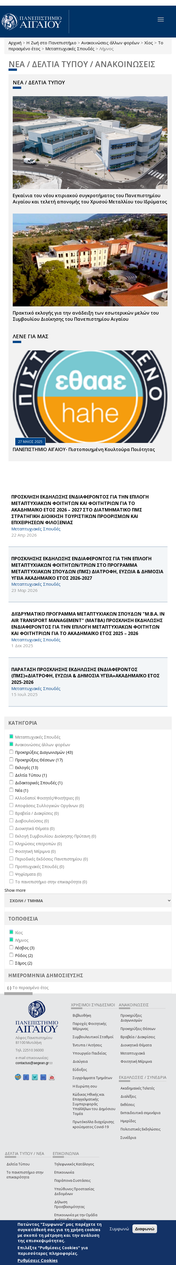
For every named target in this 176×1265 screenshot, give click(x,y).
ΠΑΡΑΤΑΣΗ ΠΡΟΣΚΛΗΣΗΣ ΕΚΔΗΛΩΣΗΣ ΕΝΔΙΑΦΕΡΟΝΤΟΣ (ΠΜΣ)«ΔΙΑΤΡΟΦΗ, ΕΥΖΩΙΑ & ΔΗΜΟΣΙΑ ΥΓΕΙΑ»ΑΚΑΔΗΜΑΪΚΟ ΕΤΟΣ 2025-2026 (85, 676)
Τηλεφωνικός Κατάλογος (74, 1164)
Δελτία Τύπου (18, 1164)
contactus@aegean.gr (34, 1063)
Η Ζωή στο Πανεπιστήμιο (51, 42)
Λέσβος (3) (25, 947)
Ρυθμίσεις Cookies (38, 1260)
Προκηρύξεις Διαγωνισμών (131, 1018)
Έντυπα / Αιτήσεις (87, 1045)
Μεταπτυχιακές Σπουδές (70, 48)
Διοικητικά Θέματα (136, 1045)
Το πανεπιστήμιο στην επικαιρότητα (25, 1175)
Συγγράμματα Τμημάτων (92, 1077)
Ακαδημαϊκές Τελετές (137, 1088)
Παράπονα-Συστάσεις (72, 1180)
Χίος (148, 42)
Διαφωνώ (144, 1228)
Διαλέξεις (128, 1096)
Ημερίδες (128, 1121)
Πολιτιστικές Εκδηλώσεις (140, 1129)
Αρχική (15, 42)
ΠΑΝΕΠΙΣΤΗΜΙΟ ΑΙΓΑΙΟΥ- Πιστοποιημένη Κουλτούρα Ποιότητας (84, 449)
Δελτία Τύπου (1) (31, 775)
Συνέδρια (128, 1137)
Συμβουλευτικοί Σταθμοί (93, 1037)
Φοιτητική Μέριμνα (136, 1061)
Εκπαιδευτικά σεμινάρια (140, 1112)
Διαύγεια (80, 1061)
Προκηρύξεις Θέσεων (138, 1028)
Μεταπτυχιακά (133, 1053)
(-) (9, 987)
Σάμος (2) (23, 963)
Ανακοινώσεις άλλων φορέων (110, 42)
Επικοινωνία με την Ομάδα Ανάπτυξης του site (75, 1217)
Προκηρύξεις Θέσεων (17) (39, 760)
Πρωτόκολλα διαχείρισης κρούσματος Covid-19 (93, 1124)
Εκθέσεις (128, 1104)
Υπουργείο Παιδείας (89, 1053)
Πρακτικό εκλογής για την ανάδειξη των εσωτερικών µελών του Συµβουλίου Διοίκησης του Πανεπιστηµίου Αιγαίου (86, 316)
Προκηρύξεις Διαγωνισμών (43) (44, 752)
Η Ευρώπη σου (85, 1086)
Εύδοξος (80, 1069)
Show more (15, 890)
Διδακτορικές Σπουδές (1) (39, 782)
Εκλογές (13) (26, 767)
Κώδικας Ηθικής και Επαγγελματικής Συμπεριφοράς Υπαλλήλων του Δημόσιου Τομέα (94, 1104)
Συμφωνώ (119, 1228)
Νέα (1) (21, 790)
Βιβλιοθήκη (82, 1015)
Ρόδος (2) (24, 955)
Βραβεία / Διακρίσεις (138, 1037)
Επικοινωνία (64, 1172)
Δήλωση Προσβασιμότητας (69, 1204)
